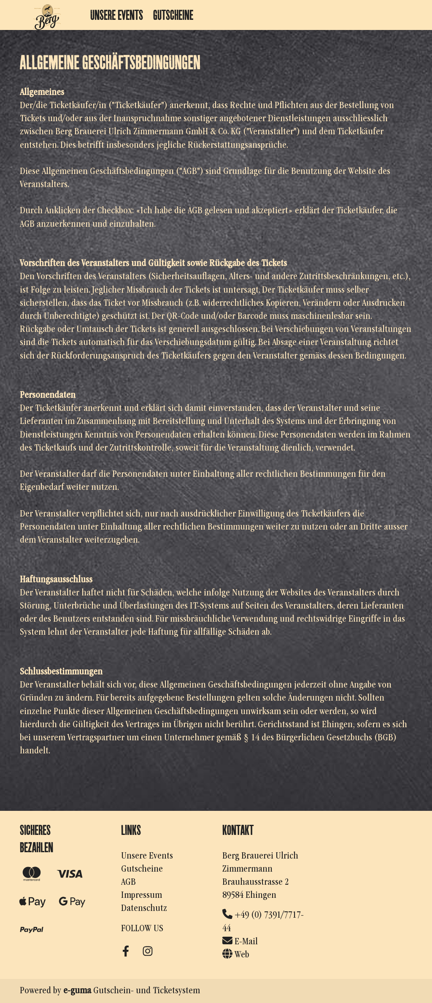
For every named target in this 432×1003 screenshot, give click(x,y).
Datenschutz (144, 908)
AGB (128, 882)
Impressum (141, 895)
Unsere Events (116, 15)
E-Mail (240, 942)
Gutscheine (173, 15)
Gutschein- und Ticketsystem (131, 991)
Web (235, 955)
